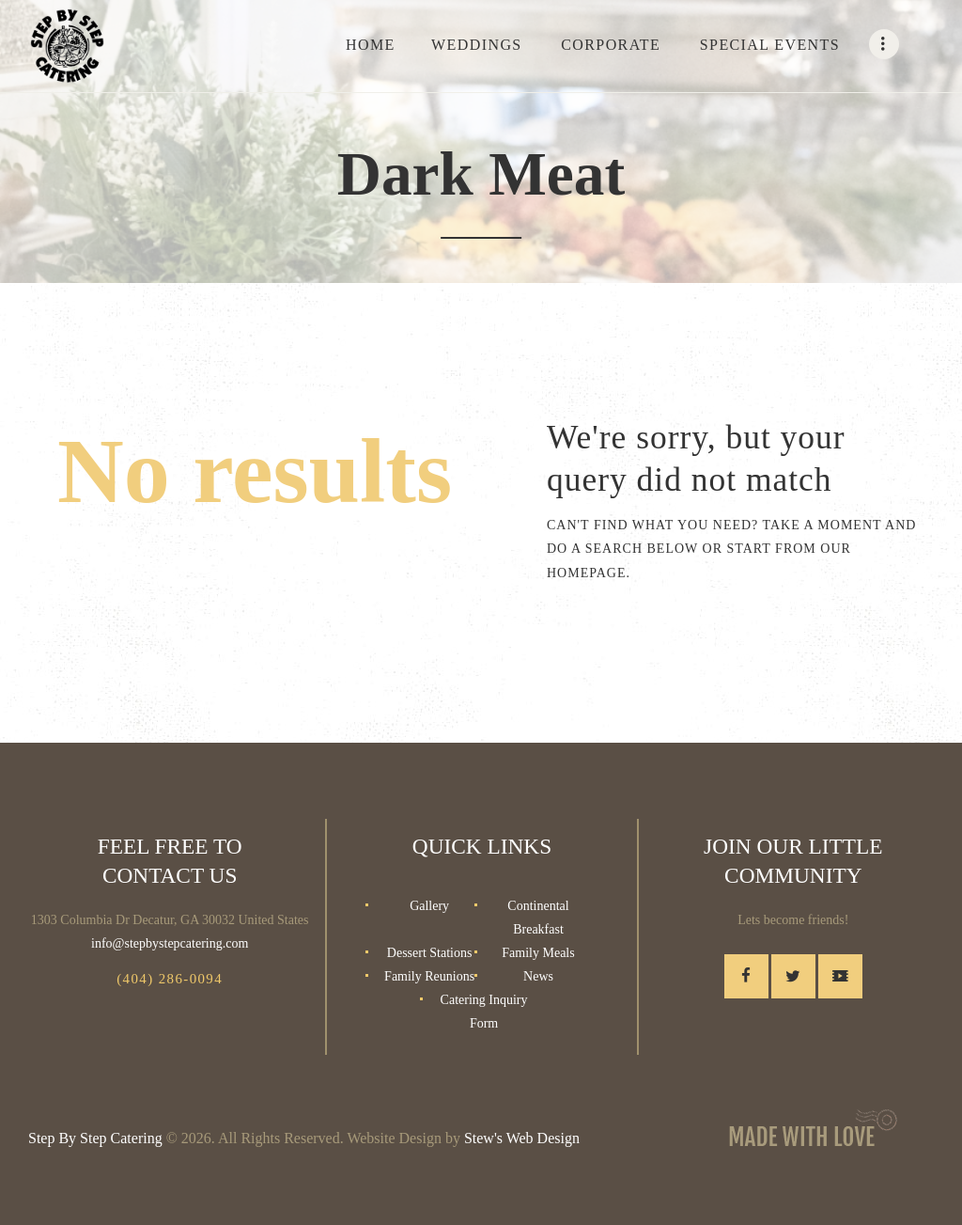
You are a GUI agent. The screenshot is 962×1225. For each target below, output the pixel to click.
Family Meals (538, 953)
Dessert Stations (430, 953)
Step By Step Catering (95, 1138)
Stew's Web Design (522, 1138)
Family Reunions (429, 976)
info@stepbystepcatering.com (169, 943)
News (538, 976)
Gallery (429, 906)
